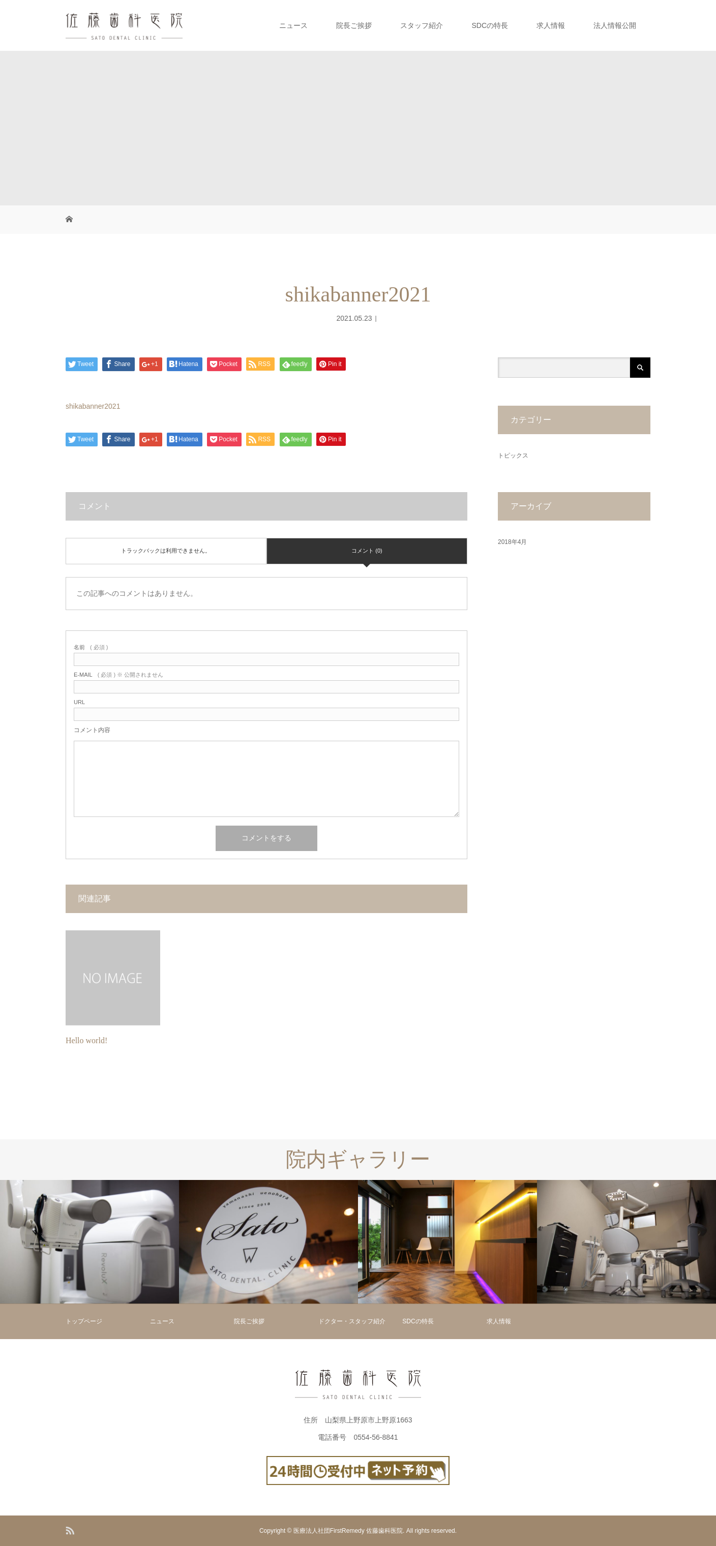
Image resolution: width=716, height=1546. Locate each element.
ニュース (293, 25)
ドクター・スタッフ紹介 (351, 1321)
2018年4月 (512, 541)
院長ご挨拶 (354, 25)
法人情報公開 (614, 25)
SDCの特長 (489, 25)
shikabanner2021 (93, 406)
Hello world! (86, 1040)
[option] (89, 1242)
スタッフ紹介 (421, 25)
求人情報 (550, 25)
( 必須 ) (91, 647)
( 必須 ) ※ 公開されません (118, 675)
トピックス (513, 455)
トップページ (84, 1321)
